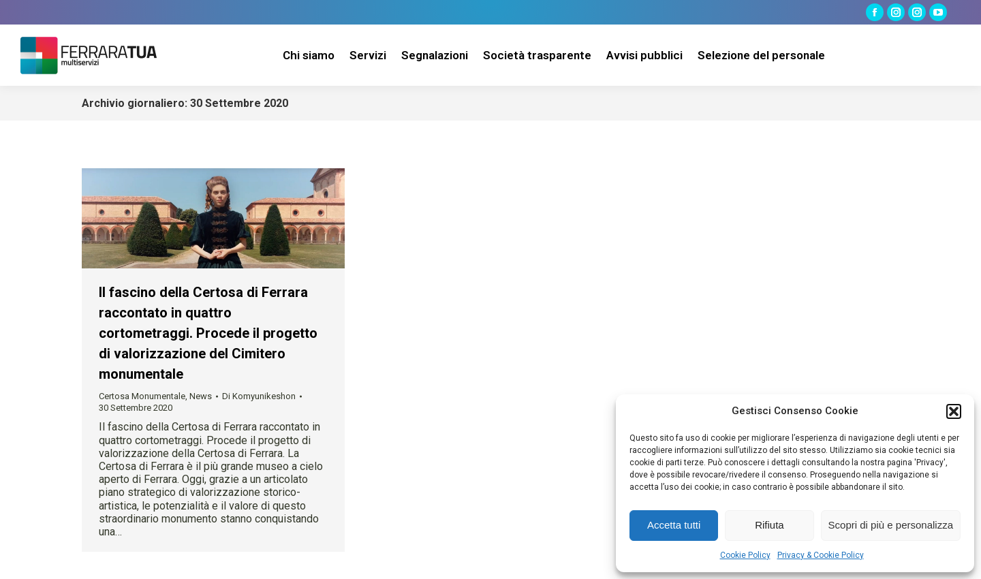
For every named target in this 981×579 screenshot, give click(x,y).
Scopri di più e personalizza (890, 525)
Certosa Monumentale (142, 396)
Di (259, 396)
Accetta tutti (673, 525)
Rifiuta (769, 525)
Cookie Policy (745, 555)
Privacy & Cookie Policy (820, 555)
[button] (954, 411)
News (200, 396)
